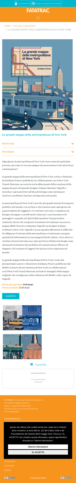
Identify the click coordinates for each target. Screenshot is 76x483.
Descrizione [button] (8, 151)
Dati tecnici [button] (8, 143)
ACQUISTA (11, 296)
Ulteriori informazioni (38, 447)
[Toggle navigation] (38, 18)
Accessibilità (9, 466)
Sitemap (7, 470)
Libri (7, 26)
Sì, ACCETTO (38, 452)
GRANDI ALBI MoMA (25, 26)
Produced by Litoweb (38, 478)
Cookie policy (9, 461)
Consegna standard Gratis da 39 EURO (48, 4)
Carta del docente (24, 4)
